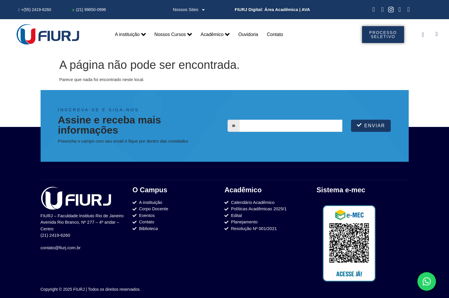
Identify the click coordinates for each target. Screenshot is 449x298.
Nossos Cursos (173, 34)
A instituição (130, 34)
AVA (305, 9)
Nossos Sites (189, 10)
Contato (275, 34)
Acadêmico (215, 34)
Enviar (371, 125)
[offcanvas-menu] (423, 34)
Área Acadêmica (281, 9)
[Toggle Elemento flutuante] (426, 281)
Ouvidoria (248, 34)
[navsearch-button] (436, 34)
